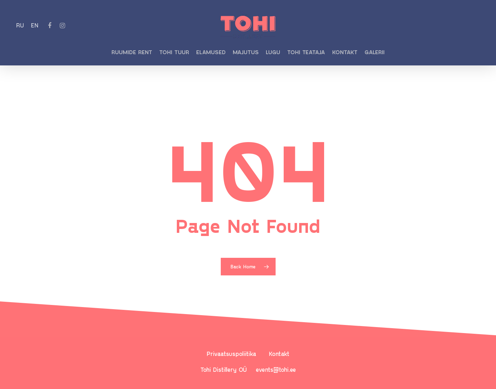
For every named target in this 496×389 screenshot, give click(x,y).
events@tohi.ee (276, 369)
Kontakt (279, 353)
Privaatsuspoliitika (231, 353)
